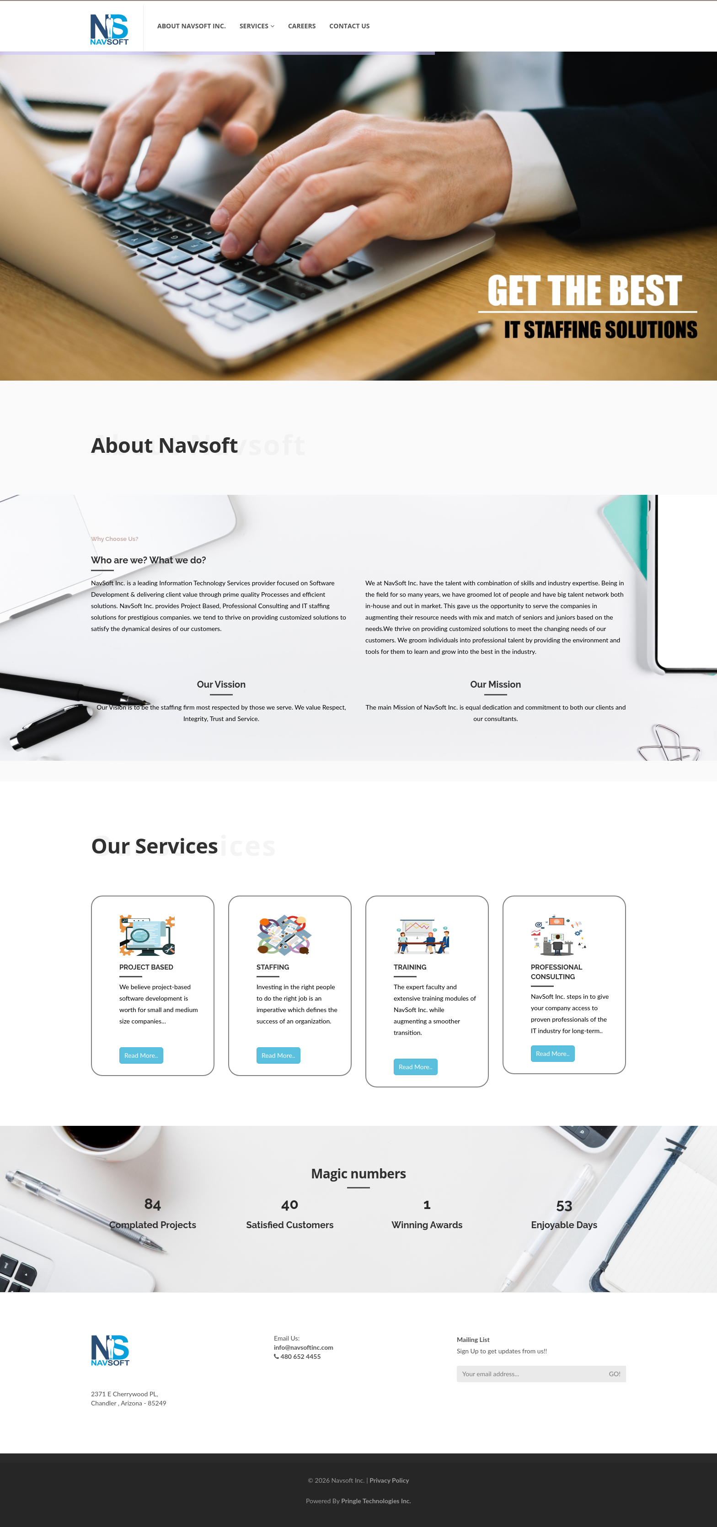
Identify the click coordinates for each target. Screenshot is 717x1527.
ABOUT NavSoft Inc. (191, 25)
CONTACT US (349, 25)
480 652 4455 (301, 1356)
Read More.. (141, 1055)
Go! (615, 1374)
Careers (302, 25)
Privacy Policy (389, 1480)
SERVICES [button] (257, 25)
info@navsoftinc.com (303, 1347)
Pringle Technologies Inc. (376, 1501)
